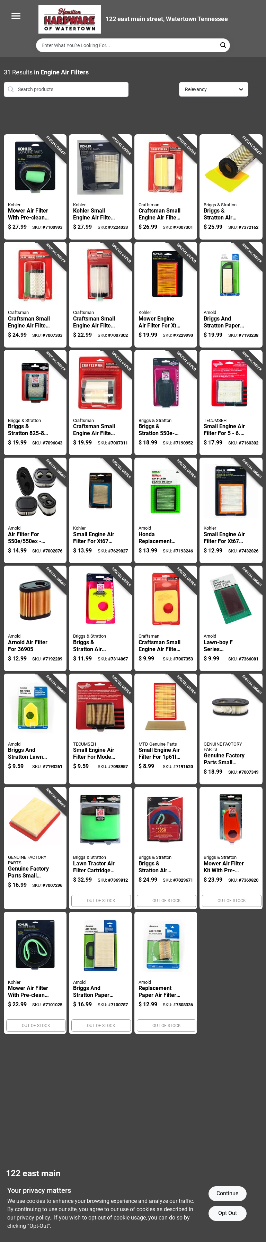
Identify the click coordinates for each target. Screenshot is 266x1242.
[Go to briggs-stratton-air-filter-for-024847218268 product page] (100, 618)
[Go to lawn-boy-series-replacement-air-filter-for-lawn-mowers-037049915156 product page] (231, 618)
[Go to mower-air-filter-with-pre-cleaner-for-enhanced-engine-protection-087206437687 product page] (35, 187)
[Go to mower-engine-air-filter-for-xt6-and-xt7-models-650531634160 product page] (165, 295)
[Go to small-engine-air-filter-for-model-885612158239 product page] (231, 510)
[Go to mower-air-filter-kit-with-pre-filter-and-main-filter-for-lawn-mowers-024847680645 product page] (231, 848)
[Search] (224, 45)
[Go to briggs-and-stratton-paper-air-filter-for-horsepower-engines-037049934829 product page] (231, 295)
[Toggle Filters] (257, 89)
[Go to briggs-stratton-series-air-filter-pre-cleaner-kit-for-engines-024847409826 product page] (35, 403)
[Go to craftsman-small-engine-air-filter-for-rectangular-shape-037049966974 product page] (165, 618)
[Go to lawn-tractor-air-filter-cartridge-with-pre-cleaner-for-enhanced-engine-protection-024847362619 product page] (100, 848)
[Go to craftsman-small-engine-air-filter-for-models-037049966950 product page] (100, 295)
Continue (227, 1193)
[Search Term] (133, 45)
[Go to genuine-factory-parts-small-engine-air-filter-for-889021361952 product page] (231, 729)
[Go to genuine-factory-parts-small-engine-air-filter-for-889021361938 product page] (35, 848)
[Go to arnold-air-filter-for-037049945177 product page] (35, 618)
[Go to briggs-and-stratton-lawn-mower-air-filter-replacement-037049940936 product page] (35, 729)
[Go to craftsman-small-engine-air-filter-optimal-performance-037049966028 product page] (35, 295)
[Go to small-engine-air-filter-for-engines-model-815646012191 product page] (231, 403)
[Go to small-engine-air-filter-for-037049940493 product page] (165, 729)
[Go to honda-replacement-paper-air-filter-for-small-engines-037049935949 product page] (165, 510)
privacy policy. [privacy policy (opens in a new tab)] (34, 1217)
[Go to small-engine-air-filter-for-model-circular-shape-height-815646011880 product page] (100, 729)
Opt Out (227, 1213)
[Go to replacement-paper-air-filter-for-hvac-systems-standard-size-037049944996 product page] (165, 973)
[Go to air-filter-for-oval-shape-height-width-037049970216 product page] (35, 510)
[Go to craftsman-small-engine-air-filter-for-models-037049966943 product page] (100, 403)
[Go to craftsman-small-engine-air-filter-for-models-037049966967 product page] (165, 187)
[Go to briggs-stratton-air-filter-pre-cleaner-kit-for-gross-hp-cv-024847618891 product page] (231, 187)
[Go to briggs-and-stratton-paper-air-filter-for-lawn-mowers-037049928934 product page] (100, 973)
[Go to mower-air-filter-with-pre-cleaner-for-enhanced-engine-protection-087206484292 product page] (35, 973)
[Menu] (15, 15)
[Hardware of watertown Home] (69, 19)
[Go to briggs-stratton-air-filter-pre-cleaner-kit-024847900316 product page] (165, 848)
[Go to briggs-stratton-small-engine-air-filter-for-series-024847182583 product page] (165, 403)
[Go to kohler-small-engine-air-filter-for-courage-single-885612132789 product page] (100, 187)
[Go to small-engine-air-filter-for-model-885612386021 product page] (100, 510)
